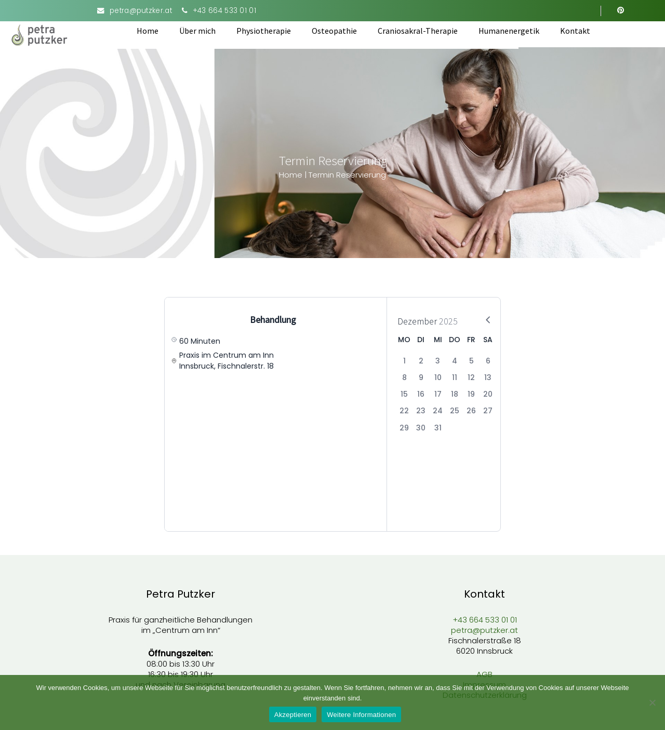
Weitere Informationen (361, 715)
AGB (484, 672)
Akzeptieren (292, 715)
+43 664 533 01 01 (224, 11)
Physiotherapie (291, 30)
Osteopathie (362, 30)
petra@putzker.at (141, 11)
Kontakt (603, 30)
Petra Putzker (180, 592)
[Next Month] (482, 319)
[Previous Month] (466, 319)
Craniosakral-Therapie (446, 30)
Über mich (225, 30)
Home (176, 30)
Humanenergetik (537, 30)
